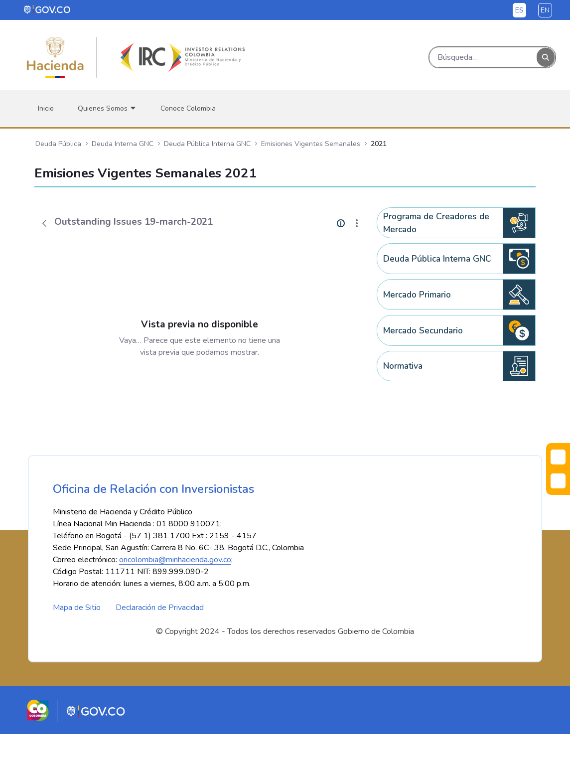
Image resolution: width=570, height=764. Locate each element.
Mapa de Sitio (77, 637)
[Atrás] (44, 223)
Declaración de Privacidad (160, 637)
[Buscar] (483, 57)
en (545, 10)
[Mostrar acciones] (357, 223)
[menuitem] (46, 108)
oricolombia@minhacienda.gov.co (175, 589)
